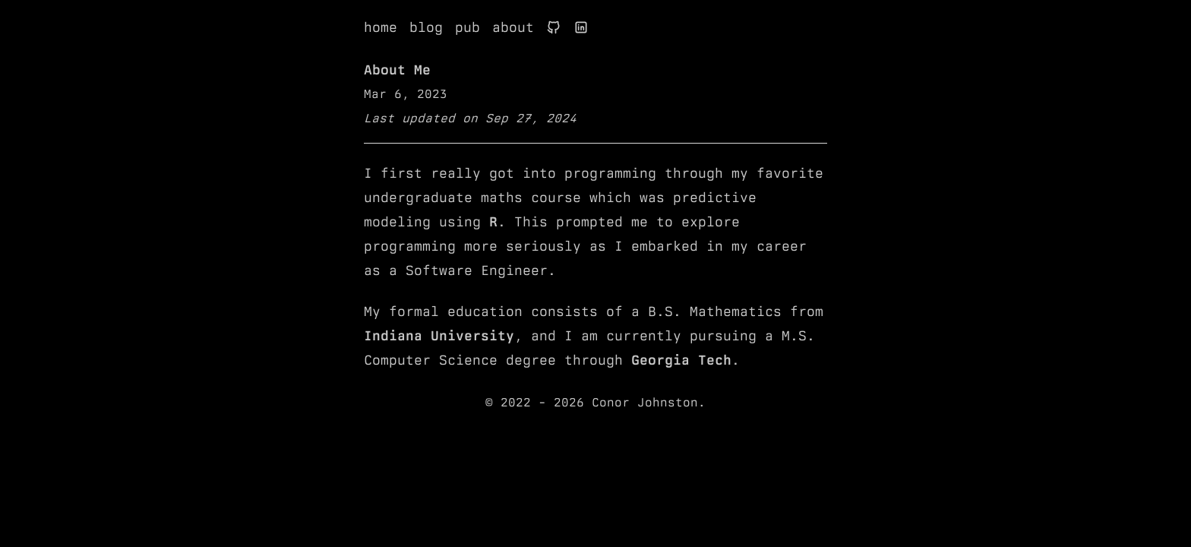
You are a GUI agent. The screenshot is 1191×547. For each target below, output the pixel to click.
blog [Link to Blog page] (426, 27)
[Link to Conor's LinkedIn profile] (581, 27)
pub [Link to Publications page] (467, 27)
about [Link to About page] (513, 27)
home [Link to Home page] (380, 27)
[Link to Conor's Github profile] (553, 27)
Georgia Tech (681, 360)
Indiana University (439, 335)
